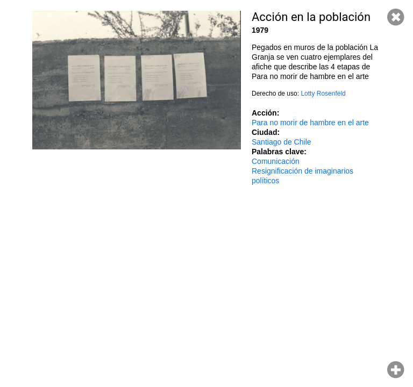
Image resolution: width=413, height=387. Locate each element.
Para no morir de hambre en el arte (310, 122)
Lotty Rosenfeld (323, 93)
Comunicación (276, 161)
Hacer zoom (396, 370)
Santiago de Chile (281, 142)
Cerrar (396, 17)
